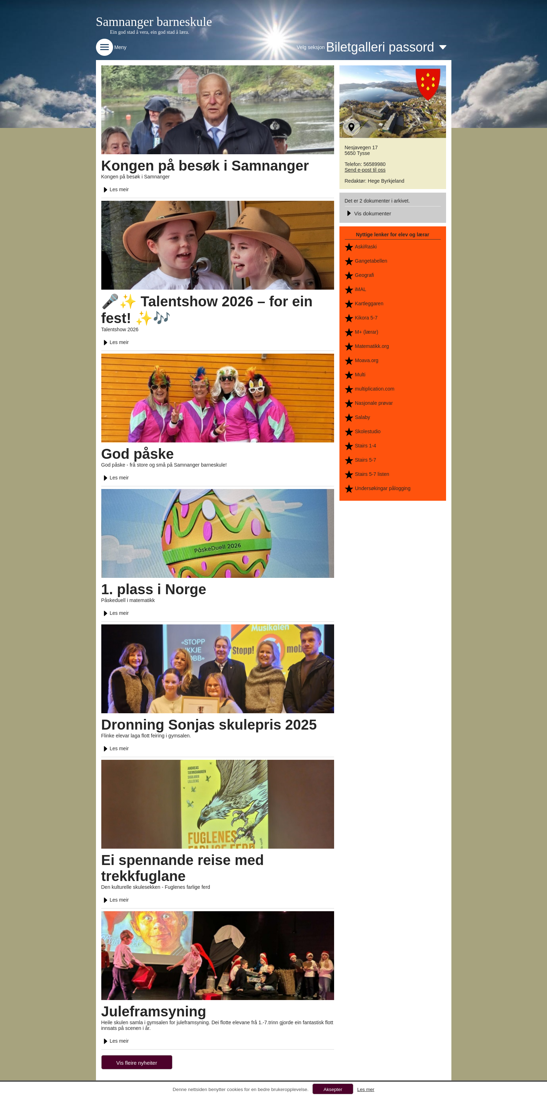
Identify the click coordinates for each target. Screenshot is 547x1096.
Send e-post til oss (365, 170)
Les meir (115, 189)
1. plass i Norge (154, 589)
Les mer (365, 1089)
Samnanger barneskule (154, 22)
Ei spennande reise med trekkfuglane (182, 868)
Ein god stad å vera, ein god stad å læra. (149, 32)
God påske (137, 454)
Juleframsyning (154, 1011)
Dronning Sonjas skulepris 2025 (209, 724)
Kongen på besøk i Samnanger (205, 165)
